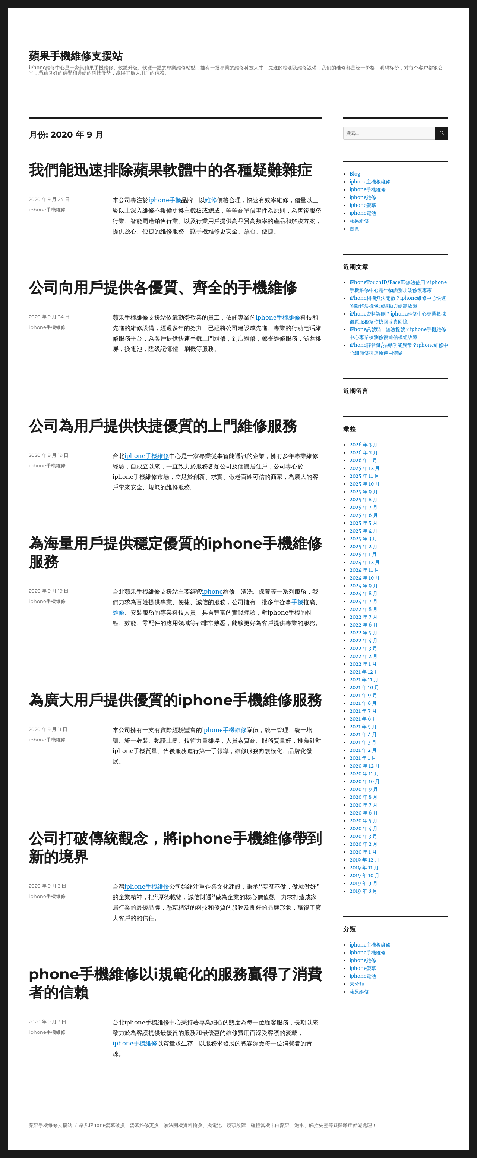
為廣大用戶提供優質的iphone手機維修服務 (175, 700)
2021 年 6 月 (363, 719)
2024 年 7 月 (364, 601)
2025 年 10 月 (365, 484)
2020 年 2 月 (364, 844)
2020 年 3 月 (363, 836)
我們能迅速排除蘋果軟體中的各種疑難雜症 (170, 170)
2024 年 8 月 (364, 593)
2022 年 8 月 (364, 609)
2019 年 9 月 (364, 883)
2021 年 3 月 (363, 742)
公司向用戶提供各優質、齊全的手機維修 (163, 287)
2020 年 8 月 (364, 797)
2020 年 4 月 (364, 828)
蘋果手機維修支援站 (76, 56)
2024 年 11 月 (364, 570)
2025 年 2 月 (364, 546)
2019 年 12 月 (364, 860)
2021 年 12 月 (364, 672)
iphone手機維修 (47, 210)
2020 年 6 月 (364, 813)
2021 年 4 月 (363, 734)
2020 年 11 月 (364, 774)
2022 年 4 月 (364, 640)
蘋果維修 (359, 221)
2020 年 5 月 (364, 820)
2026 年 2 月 (364, 452)
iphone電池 (363, 213)
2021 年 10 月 (364, 687)
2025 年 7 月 (364, 507)
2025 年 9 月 (364, 492)
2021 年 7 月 (363, 711)
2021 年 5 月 (363, 727)
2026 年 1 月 (363, 460)
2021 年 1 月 (363, 758)
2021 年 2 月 (363, 750)
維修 (211, 200)
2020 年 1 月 (363, 852)
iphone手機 (164, 200)
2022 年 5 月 (364, 633)
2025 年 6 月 (364, 515)
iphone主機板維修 (370, 182)
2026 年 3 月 (364, 445)
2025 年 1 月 (363, 554)
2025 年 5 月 (364, 523)
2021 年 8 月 (363, 703)
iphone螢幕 (363, 205)
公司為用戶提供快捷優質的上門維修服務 (163, 426)
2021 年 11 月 (364, 680)
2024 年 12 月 (365, 562)
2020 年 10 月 (365, 781)
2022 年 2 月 (364, 656)
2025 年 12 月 (365, 468)
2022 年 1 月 (363, 664)
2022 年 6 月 (364, 625)
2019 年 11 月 (364, 867)
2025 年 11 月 (364, 476)
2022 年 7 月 (364, 617)
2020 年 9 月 (364, 789)
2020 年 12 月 (365, 766)
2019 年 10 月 (364, 875)
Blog (355, 174)
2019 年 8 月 (363, 891)
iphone (212, 591)
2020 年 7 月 (364, 805)
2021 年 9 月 (363, 695)
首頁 (354, 229)
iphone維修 (363, 197)
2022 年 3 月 (363, 648)
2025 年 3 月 (363, 539)
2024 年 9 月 (364, 586)
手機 (297, 602)
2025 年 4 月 (364, 531)
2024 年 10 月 (365, 578)
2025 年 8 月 (364, 499)
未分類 (357, 984)
